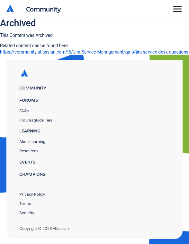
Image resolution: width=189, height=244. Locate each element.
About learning (32, 141)
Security (26, 212)
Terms (25, 203)
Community (43, 8)
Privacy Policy (32, 194)
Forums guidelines (35, 120)
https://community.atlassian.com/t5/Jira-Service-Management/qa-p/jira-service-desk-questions (94, 52)
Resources (28, 150)
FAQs (24, 110)
